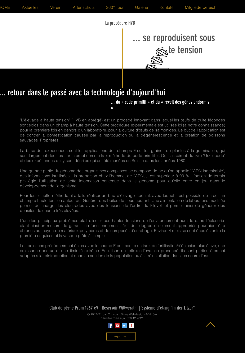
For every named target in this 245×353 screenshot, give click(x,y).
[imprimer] (121, 336)
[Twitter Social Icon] (124, 325)
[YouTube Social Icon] (117, 325)
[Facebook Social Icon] (110, 325)
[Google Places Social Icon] (131, 325)
